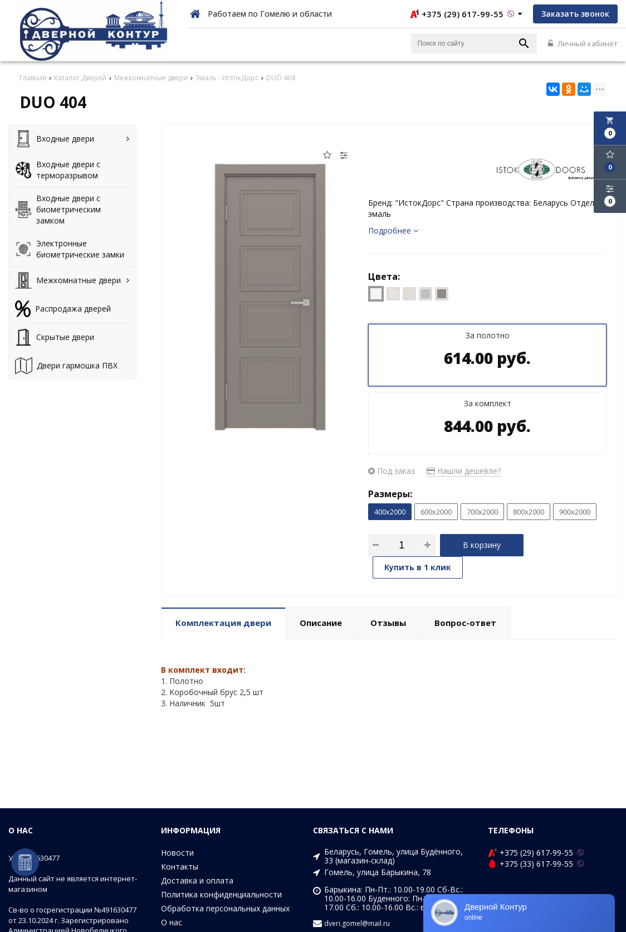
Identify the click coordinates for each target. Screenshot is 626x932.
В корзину (482, 545)
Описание (321, 622)
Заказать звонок (575, 13)
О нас (171, 922)
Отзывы (388, 622)
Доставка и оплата (197, 880)
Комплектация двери (223, 622)
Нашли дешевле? (464, 470)
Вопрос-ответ (465, 622)
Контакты (179, 866)
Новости (177, 852)
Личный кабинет (583, 43)
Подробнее (393, 230)
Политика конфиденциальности (221, 894)
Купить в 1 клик (417, 567)
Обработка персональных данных (225, 908)
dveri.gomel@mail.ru (357, 923)
